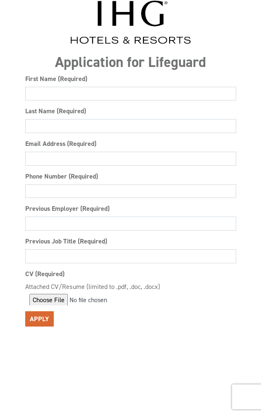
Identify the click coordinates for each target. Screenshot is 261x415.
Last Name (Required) (55, 111)
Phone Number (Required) (61, 176)
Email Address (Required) (60, 143)
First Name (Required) (56, 78)
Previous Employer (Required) (67, 208)
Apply (39, 319)
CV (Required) (45, 274)
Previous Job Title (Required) (66, 241)
